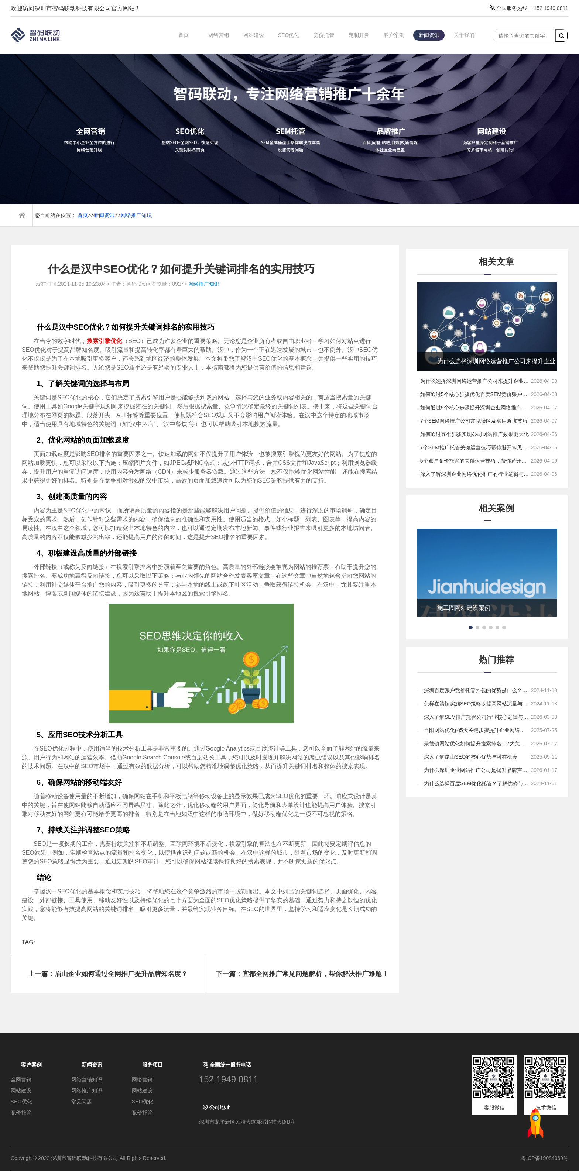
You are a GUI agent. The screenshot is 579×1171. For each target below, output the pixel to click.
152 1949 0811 (228, 1079)
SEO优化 (288, 35)
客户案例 (394, 35)
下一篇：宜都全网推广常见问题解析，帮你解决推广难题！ (302, 974)
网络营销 (218, 35)
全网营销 (21, 1079)
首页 (183, 35)
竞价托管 (324, 35)
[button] (471, 627)
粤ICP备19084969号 (544, 1158)
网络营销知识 (86, 1079)
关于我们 (464, 35)
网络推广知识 (136, 215)
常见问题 (81, 1102)
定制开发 (359, 35)
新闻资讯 (429, 35)
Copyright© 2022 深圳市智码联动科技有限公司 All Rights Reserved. (91, 1158)
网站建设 (253, 35)
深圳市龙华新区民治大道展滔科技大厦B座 (247, 1122)
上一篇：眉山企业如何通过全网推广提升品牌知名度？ (108, 974)
